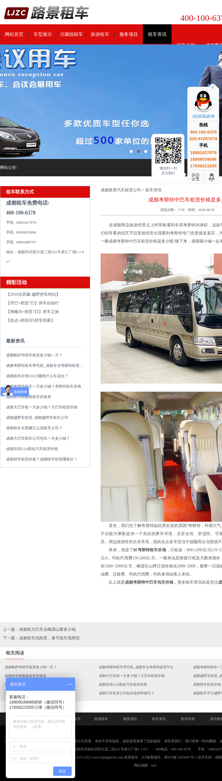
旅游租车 (100, 34)
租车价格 (188, 719)
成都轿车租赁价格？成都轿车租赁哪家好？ (41, 459)
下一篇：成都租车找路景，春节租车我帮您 (41, 638)
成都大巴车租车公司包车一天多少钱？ (38, 438)
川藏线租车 (71, 34)
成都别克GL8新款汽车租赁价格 (32, 449)
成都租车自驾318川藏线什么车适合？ (37, 376)
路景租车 (131, 757)
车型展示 (43, 34)
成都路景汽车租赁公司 (121, 190)
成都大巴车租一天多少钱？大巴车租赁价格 (41, 407)
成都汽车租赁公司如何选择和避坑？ (126, 693)
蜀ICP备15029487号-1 (180, 757)
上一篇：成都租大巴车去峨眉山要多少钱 (39, 629)
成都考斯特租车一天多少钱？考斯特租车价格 (43, 386)
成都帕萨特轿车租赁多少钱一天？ (34, 355)
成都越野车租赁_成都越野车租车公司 (37, 417)
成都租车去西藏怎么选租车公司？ (34, 428)
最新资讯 (15, 340)
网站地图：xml (145, 765)
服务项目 (128, 34)
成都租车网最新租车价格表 (25, 676)
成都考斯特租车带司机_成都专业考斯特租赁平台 (46, 365)
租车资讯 (157, 34)
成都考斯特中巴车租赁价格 (133, 241)
